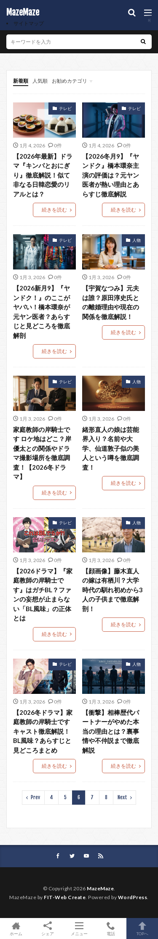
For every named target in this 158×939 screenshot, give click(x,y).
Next (122, 797)
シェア (47, 928)
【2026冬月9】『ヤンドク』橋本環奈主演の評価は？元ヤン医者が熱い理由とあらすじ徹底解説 (110, 175)
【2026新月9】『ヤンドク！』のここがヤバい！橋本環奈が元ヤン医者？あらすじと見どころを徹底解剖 (41, 311)
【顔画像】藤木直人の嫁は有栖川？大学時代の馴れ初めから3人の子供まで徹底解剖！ (112, 589)
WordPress (132, 897)
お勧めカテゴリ (69, 81)
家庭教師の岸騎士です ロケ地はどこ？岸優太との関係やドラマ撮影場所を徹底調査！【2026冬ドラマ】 (42, 453)
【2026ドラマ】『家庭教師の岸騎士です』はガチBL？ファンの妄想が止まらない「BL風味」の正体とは (42, 594)
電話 (110, 928)
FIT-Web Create (65, 897)
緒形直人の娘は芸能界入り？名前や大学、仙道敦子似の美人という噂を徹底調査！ (110, 448)
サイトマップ (28, 23)
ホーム (16, 928)
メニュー (79, 928)
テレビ (65, 108)
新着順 (20, 81)
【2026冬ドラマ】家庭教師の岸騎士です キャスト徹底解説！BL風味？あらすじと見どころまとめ (42, 731)
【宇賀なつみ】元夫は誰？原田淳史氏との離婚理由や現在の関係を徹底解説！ (110, 302)
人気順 (40, 81)
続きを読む (54, 210)
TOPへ (142, 928)
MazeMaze (22, 12)
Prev (35, 797)
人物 (136, 240)
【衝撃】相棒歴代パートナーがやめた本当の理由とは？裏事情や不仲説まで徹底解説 (110, 731)
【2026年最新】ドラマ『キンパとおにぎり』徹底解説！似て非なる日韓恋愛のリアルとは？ (42, 175)
